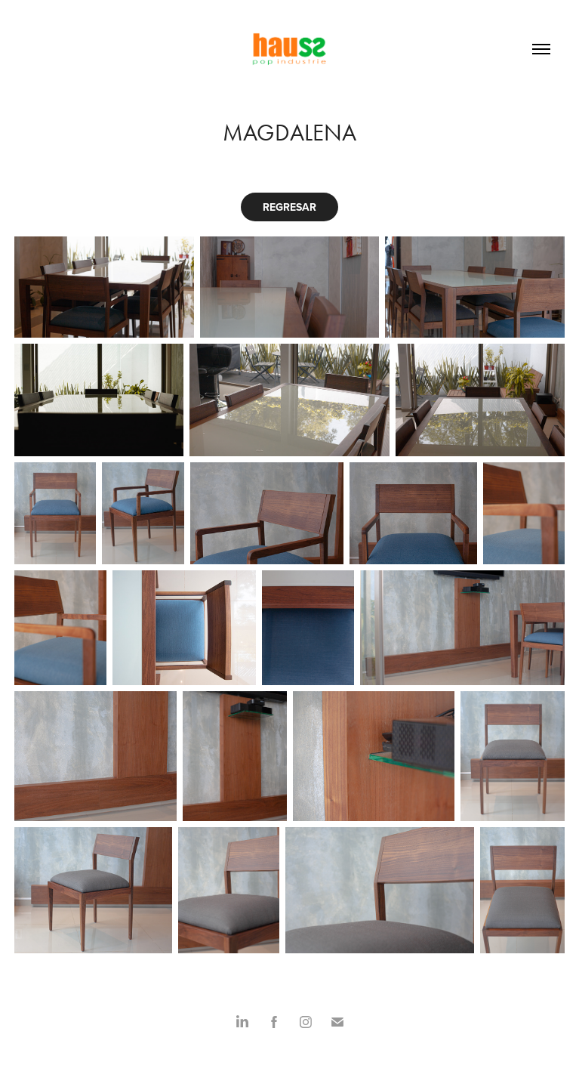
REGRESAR (289, 207)
